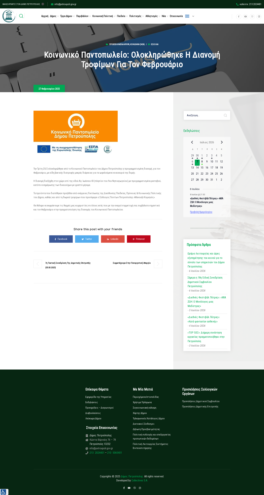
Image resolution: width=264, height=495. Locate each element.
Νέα (164, 16)
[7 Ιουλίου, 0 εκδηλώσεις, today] (197, 163)
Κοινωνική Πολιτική (102, 16)
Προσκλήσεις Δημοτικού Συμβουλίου (201, 401)
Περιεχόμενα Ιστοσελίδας (146, 396)
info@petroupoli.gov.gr (63, 4)
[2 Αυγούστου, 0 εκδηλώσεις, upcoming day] (221, 181)
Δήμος (53, 16)
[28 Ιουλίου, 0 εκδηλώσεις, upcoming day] (197, 181)
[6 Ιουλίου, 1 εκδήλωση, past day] (192, 163)
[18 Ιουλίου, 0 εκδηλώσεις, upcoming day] (216, 169)
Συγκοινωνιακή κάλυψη (144, 407)
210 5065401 (114, 452)
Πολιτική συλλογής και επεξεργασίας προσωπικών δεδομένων (152, 436)
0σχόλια (153, 44)
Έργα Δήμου (66, 16)
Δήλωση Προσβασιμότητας (146, 429)
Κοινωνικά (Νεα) (137, 44)
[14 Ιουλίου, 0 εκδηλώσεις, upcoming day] (197, 169)
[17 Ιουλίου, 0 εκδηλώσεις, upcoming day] (211, 169)
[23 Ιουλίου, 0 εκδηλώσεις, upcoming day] (207, 175)
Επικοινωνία (176, 16)
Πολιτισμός (135, 16)
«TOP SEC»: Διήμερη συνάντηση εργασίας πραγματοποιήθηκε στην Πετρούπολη (206, 337)
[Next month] (222, 142)
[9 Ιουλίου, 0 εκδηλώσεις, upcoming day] (207, 163)
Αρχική (44, 16)
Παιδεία (121, 16)
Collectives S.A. (139, 480)
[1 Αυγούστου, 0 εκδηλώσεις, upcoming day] (216, 181)
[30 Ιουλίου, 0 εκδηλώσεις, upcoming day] (207, 181)
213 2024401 (97, 452)
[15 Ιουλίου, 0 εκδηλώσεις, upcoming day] (202, 169)
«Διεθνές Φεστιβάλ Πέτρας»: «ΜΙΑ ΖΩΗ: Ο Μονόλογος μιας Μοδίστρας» (206, 202)
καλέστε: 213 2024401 (248, 4)
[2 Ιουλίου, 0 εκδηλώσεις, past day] (207, 157)
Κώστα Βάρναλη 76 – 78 (103, 439)
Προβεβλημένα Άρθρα (119, 44)
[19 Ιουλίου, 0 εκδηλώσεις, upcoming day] (221, 169)
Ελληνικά (187, 16)
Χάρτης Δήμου (140, 413)
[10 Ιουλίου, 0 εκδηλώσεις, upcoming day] (211, 163)
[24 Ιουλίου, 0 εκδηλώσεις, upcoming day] (211, 175)
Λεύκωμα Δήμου (93, 418)
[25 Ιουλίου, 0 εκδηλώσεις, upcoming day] (216, 175)
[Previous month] (192, 142)
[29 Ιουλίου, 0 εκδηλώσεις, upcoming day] (202, 181)
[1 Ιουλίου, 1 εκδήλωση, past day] (202, 157)
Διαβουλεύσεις (93, 413)
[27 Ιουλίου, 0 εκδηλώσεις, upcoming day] (192, 181)
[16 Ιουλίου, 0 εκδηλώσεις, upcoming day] (207, 169)
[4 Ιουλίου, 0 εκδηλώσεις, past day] (216, 157)
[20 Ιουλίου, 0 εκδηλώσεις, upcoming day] (192, 175)
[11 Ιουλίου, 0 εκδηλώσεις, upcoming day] (216, 163)
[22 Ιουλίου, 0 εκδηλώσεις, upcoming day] (202, 175)
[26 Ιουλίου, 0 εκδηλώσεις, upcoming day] (221, 175)
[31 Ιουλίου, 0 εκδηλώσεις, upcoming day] (211, 181)
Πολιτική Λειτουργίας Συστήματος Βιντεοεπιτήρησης (150, 446)
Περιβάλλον (82, 16)
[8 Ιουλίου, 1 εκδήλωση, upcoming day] (202, 163)
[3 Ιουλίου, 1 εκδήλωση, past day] (211, 157)
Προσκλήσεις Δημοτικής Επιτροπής (200, 406)
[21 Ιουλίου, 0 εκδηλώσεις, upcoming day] (197, 175)
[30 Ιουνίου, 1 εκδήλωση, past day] (197, 157)
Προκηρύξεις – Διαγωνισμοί (99, 407)
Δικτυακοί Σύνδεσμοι (143, 423)
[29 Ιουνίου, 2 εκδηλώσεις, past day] (192, 157)
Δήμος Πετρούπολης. (132, 476)
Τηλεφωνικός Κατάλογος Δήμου (149, 418)
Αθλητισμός (151, 16)
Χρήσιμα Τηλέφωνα (142, 402)
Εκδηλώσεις (91, 402)
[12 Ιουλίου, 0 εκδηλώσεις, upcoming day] (221, 163)
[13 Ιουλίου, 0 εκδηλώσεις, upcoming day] (192, 169)
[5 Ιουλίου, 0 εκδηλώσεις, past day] (221, 157)
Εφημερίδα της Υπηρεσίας (98, 396)
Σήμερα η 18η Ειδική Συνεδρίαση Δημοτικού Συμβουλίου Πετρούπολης (205, 282)
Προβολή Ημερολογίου (201, 212)
